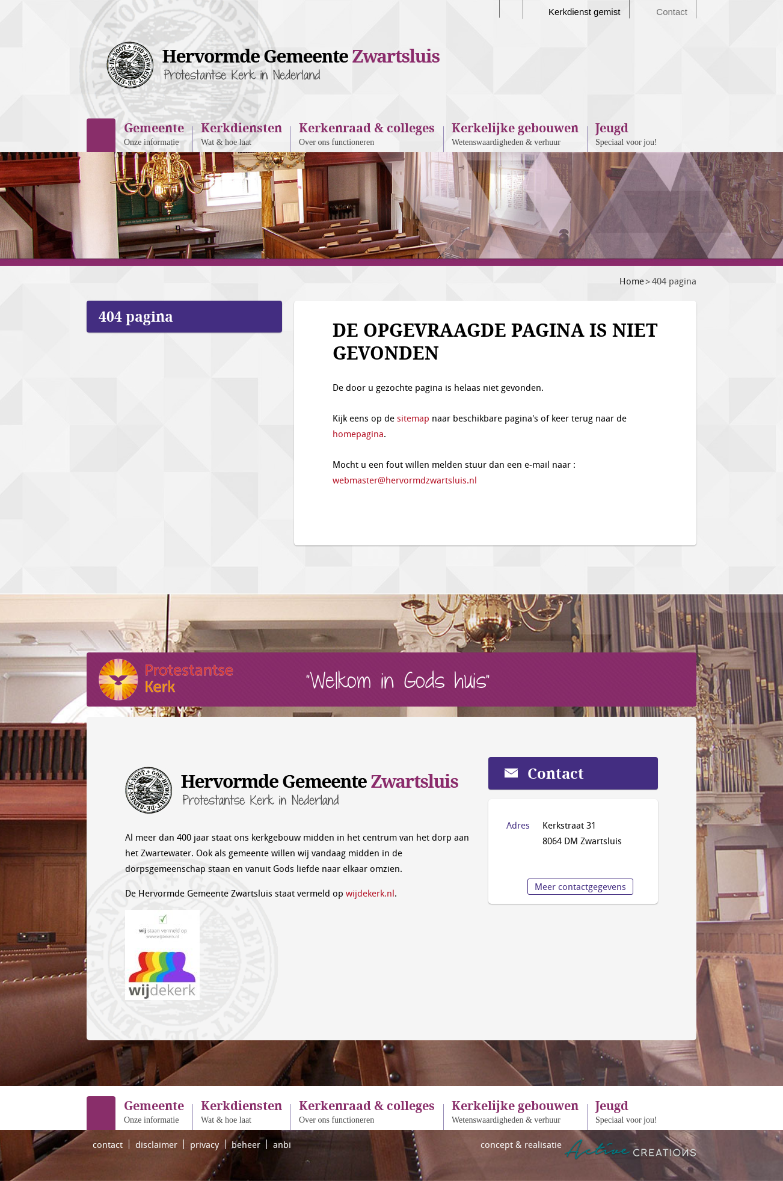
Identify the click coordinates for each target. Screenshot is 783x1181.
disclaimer (156, 1144)
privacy (204, 1144)
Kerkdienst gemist (584, 12)
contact (108, 1144)
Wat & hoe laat (241, 133)
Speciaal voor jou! (626, 133)
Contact (671, 12)
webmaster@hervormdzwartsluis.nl (405, 480)
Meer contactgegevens (580, 886)
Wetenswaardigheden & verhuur (515, 133)
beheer (246, 1144)
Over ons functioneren (367, 133)
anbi (282, 1144)
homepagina (358, 434)
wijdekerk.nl (370, 893)
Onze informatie (154, 133)
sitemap (413, 418)
